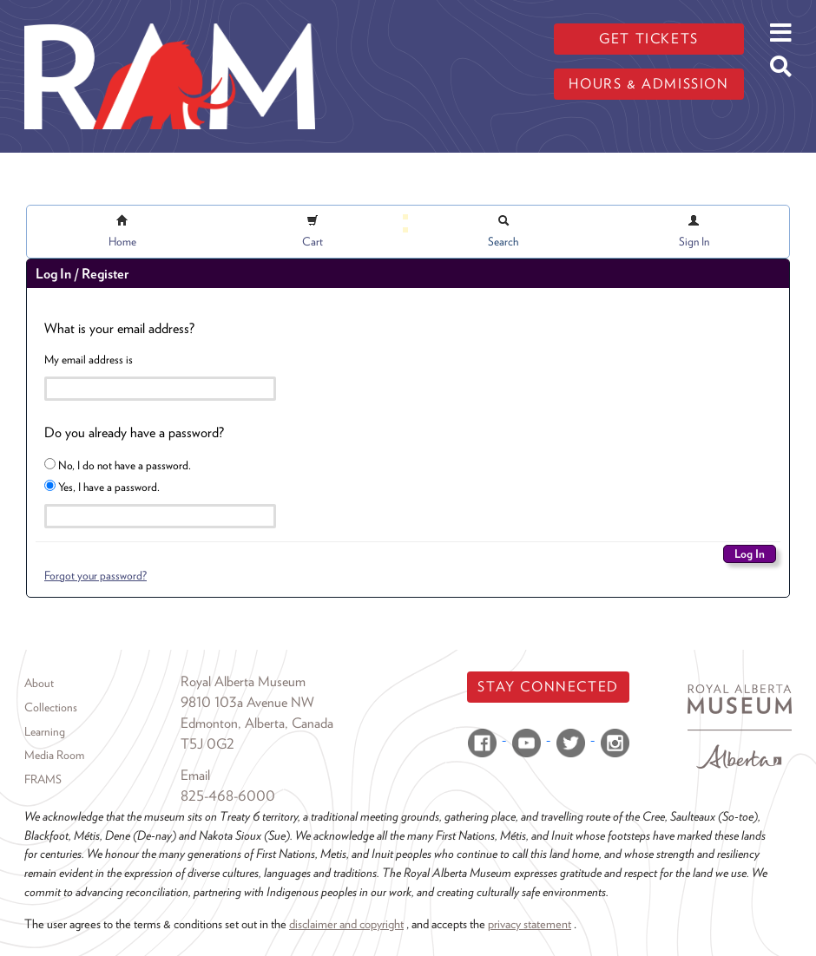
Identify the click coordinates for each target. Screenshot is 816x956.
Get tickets (649, 38)
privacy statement (529, 923)
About (39, 683)
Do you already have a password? (134, 432)
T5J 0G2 (207, 744)
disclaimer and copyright (346, 923)
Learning (44, 731)
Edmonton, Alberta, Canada (257, 723)
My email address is (88, 359)
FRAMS (43, 779)
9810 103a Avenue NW (247, 702)
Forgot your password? (95, 575)
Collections (50, 707)
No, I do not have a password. (117, 465)
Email (195, 775)
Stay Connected (547, 686)
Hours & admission (648, 83)
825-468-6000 (228, 796)
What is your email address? (119, 328)
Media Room (54, 755)
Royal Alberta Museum (243, 681)
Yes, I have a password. (102, 487)
